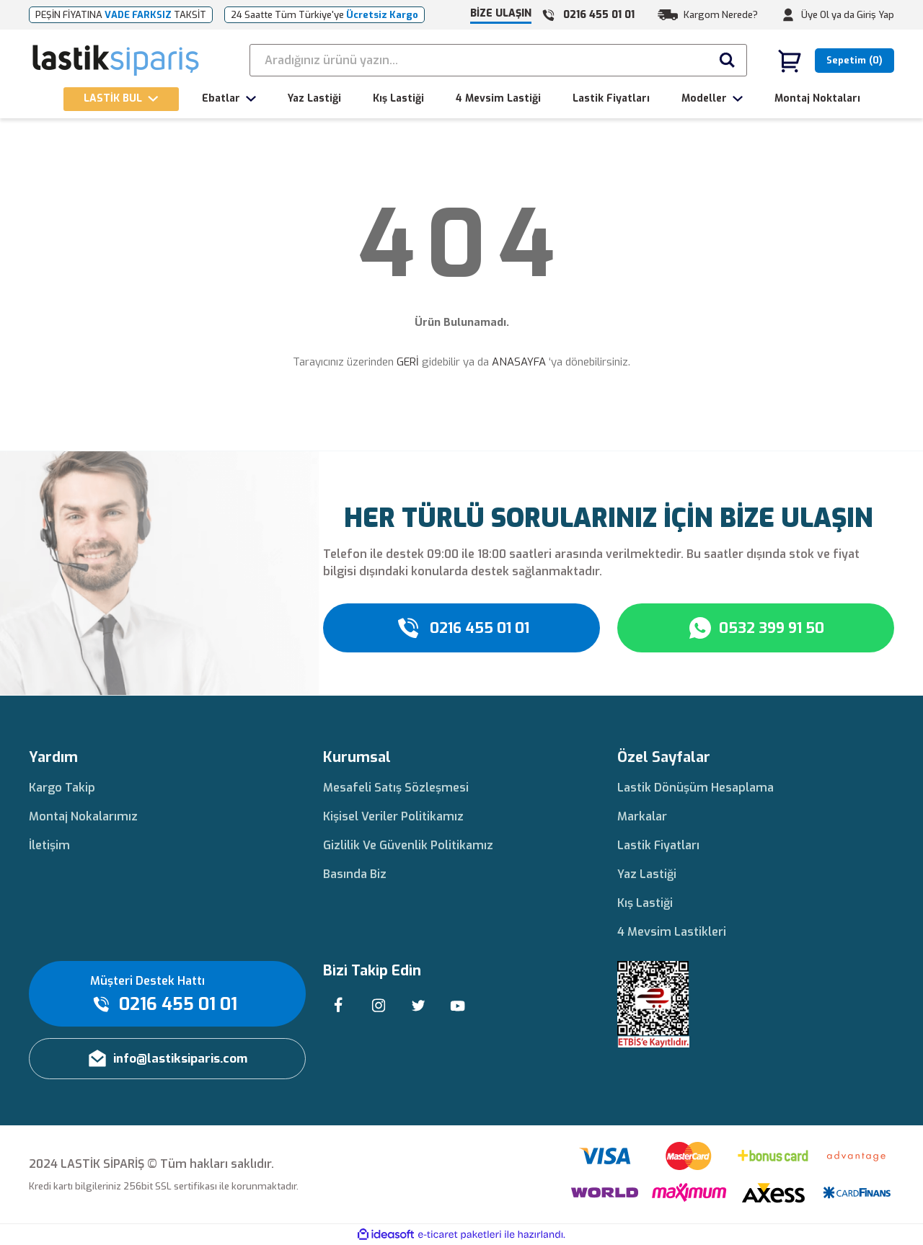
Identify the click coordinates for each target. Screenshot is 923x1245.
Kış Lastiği (645, 903)
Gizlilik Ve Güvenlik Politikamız (408, 845)
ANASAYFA (519, 362)
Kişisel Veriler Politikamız (393, 816)
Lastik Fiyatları (658, 845)
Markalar (642, 816)
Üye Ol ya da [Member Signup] (827, 15)
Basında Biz (355, 874)
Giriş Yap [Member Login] (875, 15)
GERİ (408, 362)
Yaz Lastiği (646, 874)
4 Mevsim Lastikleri (671, 931)
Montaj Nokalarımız (83, 816)
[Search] (498, 60)
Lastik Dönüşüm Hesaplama (695, 787)
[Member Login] (788, 15)
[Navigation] (121, 99)
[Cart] (835, 61)
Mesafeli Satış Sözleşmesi (396, 787)
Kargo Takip (62, 787)
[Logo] (116, 60)
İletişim (49, 845)
